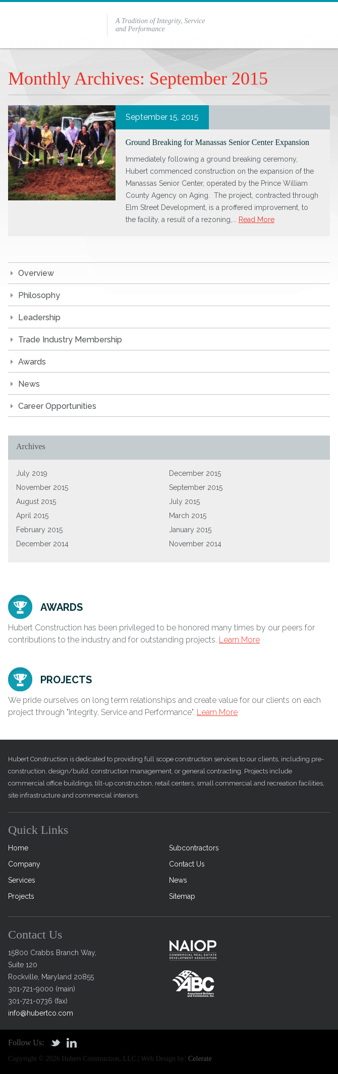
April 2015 (32, 516)
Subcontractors (194, 848)
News (29, 384)
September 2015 (195, 487)
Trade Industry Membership (70, 339)
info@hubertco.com (40, 1013)
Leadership (39, 317)
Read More (256, 220)
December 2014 (42, 544)
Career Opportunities (57, 406)
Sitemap (182, 896)
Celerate (200, 1058)
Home (18, 848)
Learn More (239, 640)
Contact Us (187, 864)
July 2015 (184, 501)
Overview (36, 273)
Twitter (55, 1043)
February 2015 (39, 530)
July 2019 (31, 473)
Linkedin (72, 1043)
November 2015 (42, 487)
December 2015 (195, 473)
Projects (21, 896)
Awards (32, 362)
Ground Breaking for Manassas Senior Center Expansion (217, 142)
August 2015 (36, 501)
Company (24, 864)
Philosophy (39, 295)
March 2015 (187, 516)
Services (21, 880)
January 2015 (190, 530)
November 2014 (195, 544)
